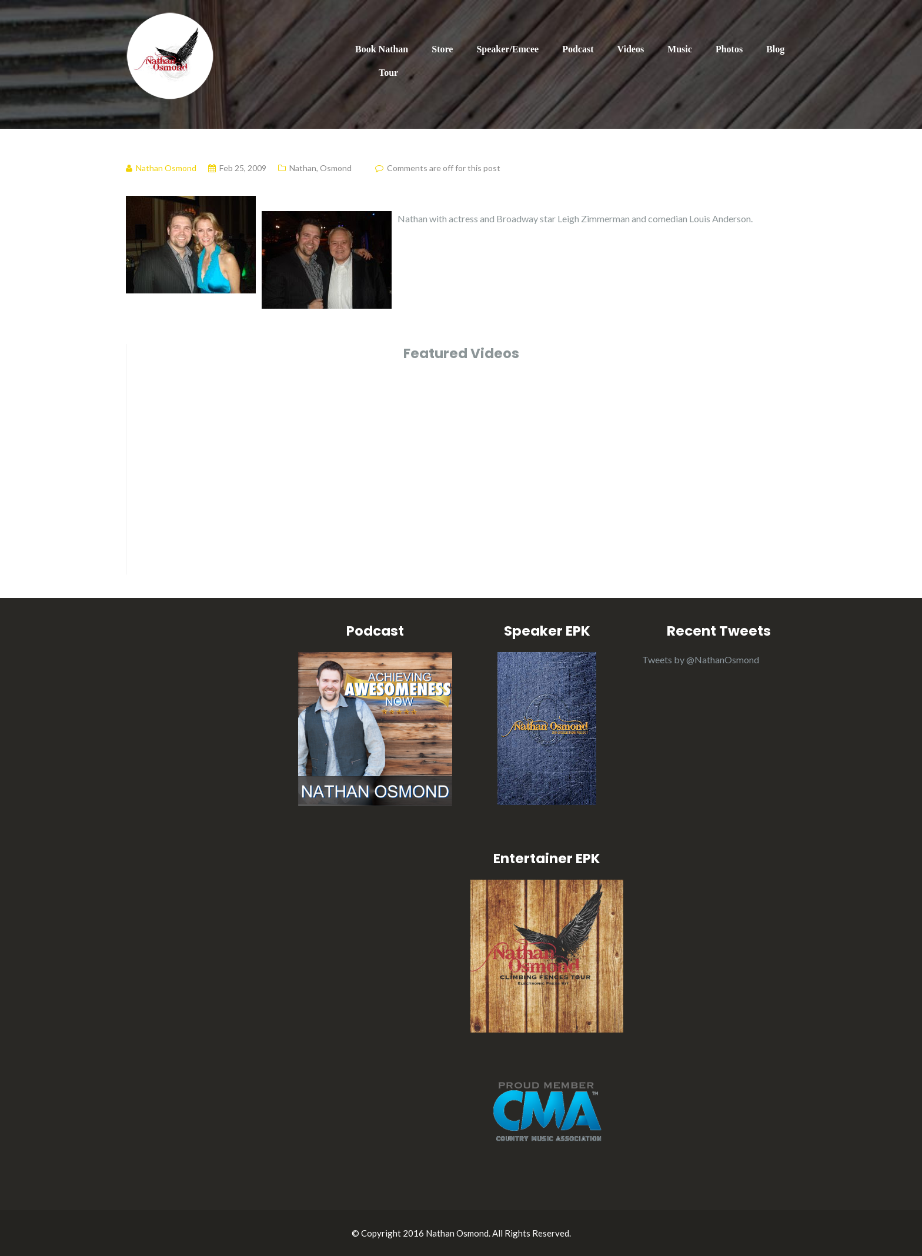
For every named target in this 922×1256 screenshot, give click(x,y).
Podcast (577, 49)
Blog (775, 49)
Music (679, 49)
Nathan (302, 168)
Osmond (336, 168)
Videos (630, 49)
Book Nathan (381, 49)
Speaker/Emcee (507, 49)
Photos (729, 49)
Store (442, 49)
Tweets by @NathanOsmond (700, 659)
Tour (388, 73)
